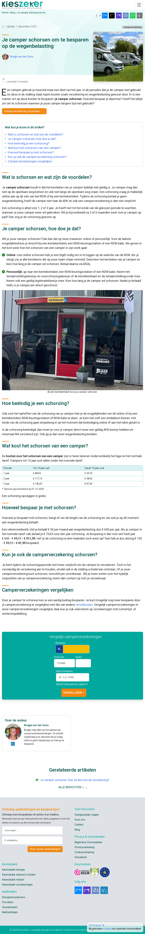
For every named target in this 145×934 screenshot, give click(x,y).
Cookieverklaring (84, 852)
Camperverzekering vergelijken (24, 111)
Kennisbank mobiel (13, 879)
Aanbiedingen (10, 912)
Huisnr (79, 657)
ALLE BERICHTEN (72, 787)
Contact (79, 824)
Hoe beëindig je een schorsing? (28, 143)
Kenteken (60, 643)
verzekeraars (84, 604)
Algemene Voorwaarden (88, 842)
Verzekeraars (10, 907)
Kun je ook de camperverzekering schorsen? (37, 157)
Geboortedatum (64, 671)
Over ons (80, 819)
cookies (107, 928)
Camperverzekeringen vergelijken (30, 161)
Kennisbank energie (13, 869)
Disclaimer (81, 857)
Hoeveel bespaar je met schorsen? (31, 152)
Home (5, 12)
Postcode (59, 657)
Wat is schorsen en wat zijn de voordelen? (35, 134)
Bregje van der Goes (21, 56)
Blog (12, 12)
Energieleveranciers (13, 897)
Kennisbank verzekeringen (17, 884)
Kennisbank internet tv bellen (18, 874)
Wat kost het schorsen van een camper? (34, 148)
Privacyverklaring (84, 847)
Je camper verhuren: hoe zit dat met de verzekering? (74, 780)
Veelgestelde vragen (87, 814)
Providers (7, 902)
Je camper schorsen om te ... (32, 12)
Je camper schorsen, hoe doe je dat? (32, 139)
